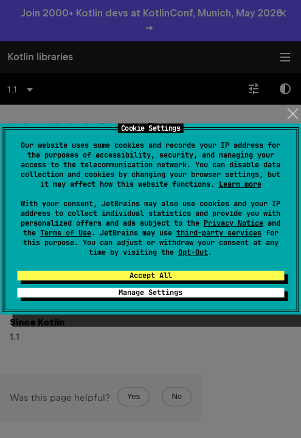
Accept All (151, 275)
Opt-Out (193, 252)
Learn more (240, 184)
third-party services (218, 233)
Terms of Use (65, 233)
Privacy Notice (233, 223)
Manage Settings (150, 292)
